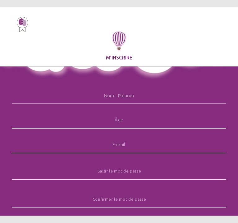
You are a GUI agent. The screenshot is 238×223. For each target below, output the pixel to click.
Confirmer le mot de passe (119, 199)
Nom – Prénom (119, 95)
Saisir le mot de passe (119, 171)
